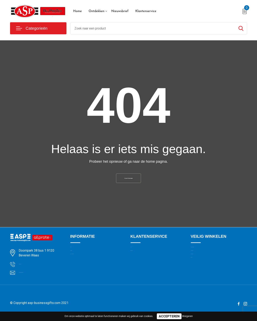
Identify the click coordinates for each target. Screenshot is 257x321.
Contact (136, 253)
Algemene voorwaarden (206, 253)
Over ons (76, 253)
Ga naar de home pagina (128, 180)
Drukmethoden (140, 262)
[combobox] (152, 28)
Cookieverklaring (201, 262)
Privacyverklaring (202, 270)
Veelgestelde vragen (83, 270)
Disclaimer (197, 279)
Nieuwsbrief (119, 11)
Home (77, 11)
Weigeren (187, 316)
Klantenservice (145, 11)
